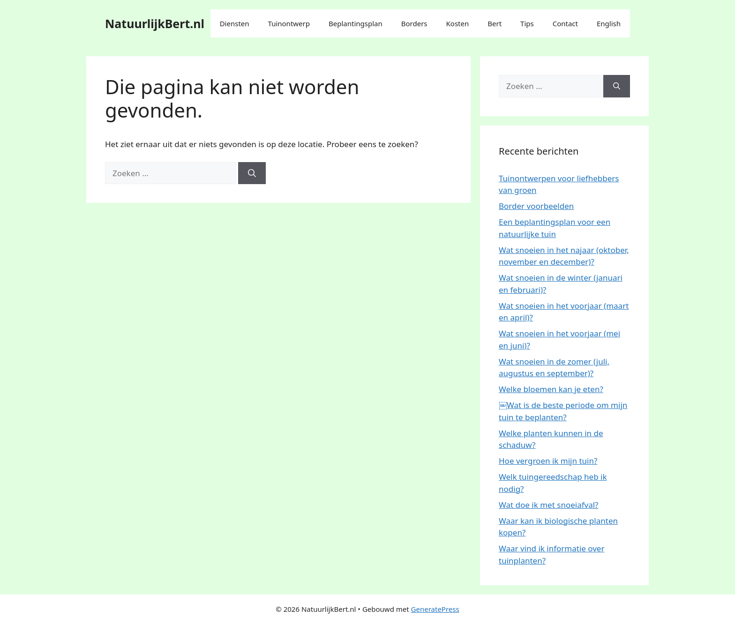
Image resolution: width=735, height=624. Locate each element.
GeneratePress (435, 609)
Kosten (457, 23)
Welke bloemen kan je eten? (551, 389)
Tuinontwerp (289, 23)
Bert (495, 23)
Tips (527, 23)
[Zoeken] (252, 173)
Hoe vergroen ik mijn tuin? (548, 460)
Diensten (234, 23)
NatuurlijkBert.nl (154, 23)
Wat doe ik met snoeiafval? (548, 504)
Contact (565, 23)
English (609, 23)
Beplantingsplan (355, 23)
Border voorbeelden (536, 206)
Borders (414, 23)
